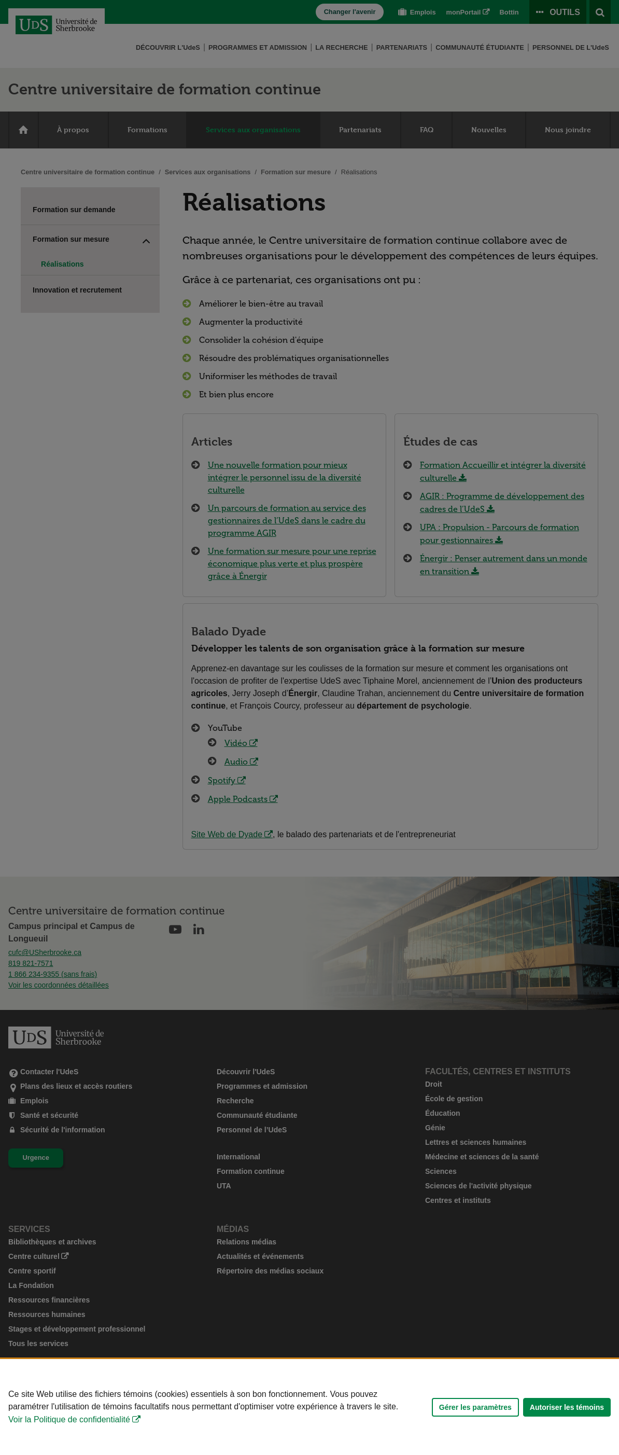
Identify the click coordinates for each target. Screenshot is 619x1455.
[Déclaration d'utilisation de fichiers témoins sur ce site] (309, 1407)
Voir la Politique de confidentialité (69, 1419)
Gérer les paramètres (475, 1407)
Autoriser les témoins (567, 1407)
